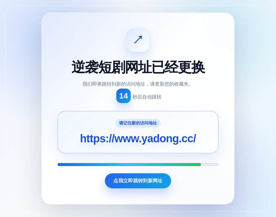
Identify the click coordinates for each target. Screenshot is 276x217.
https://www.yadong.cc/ (138, 138)
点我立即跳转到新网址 (137, 180)
